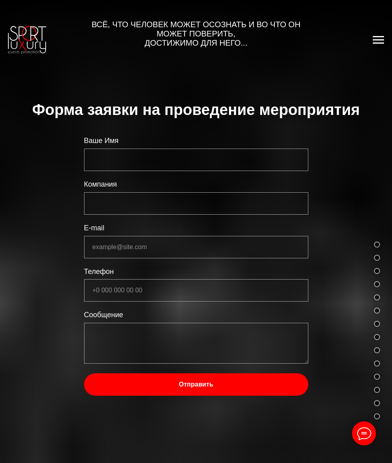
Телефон (99, 272)
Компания (100, 184)
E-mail (94, 228)
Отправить (196, 384)
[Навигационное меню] (378, 40)
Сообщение (103, 315)
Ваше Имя (101, 141)
